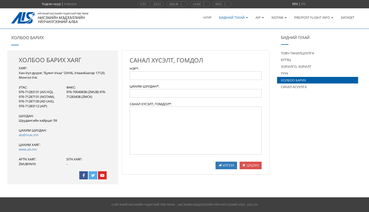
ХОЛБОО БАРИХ (293, 80)
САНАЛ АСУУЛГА (294, 86)
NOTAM (279, 17)
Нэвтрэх (70, 4)
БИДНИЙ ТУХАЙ (233, 17)
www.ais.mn (28, 149)
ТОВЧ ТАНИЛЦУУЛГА (297, 53)
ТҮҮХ (284, 73)
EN (303, 4)
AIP (260, 17)
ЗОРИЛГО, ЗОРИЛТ (296, 66)
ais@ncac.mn (28, 135)
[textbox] (196, 75)
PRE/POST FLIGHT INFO (313, 17)
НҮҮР (207, 17)
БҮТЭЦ (286, 59)
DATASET (347, 17)
